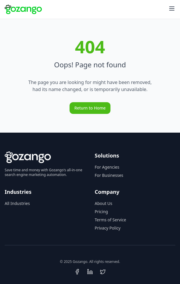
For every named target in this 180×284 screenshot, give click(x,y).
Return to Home (89, 108)
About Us (103, 203)
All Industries (17, 203)
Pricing (101, 211)
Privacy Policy (107, 228)
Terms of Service (110, 220)
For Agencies (107, 167)
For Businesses (109, 175)
